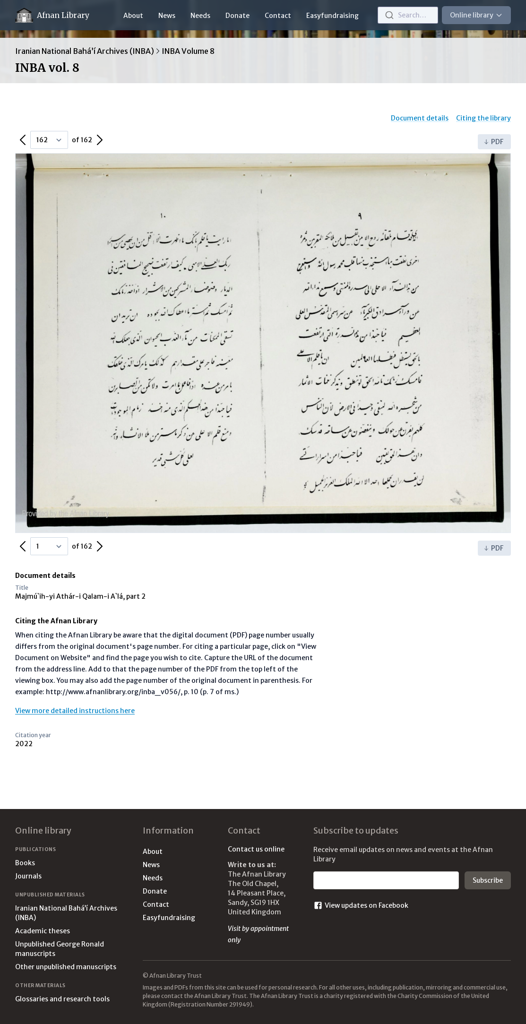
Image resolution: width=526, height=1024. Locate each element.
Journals (28, 876)
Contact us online (256, 849)
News (166, 15)
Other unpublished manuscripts (65, 967)
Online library (476, 15)
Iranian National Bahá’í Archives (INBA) (84, 51)
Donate (237, 15)
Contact (278, 15)
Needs (200, 15)
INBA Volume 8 (188, 51)
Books (25, 863)
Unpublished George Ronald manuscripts (59, 949)
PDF (493, 142)
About (133, 15)
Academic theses (42, 931)
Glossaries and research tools (62, 999)
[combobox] (408, 15)
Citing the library (483, 118)
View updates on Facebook (360, 905)
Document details (419, 118)
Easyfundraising (332, 15)
